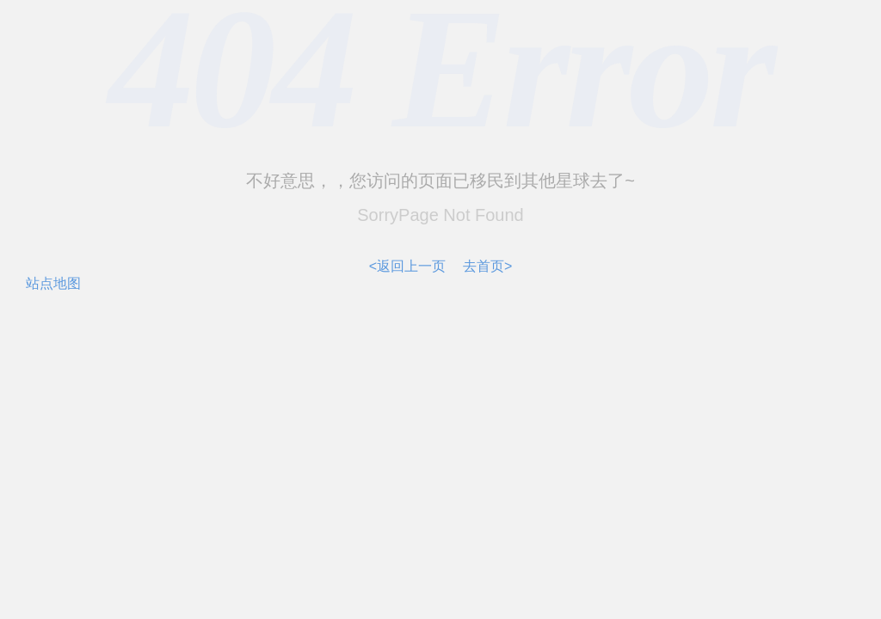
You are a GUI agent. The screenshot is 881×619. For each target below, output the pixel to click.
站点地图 (53, 283)
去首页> (487, 266)
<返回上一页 (407, 266)
